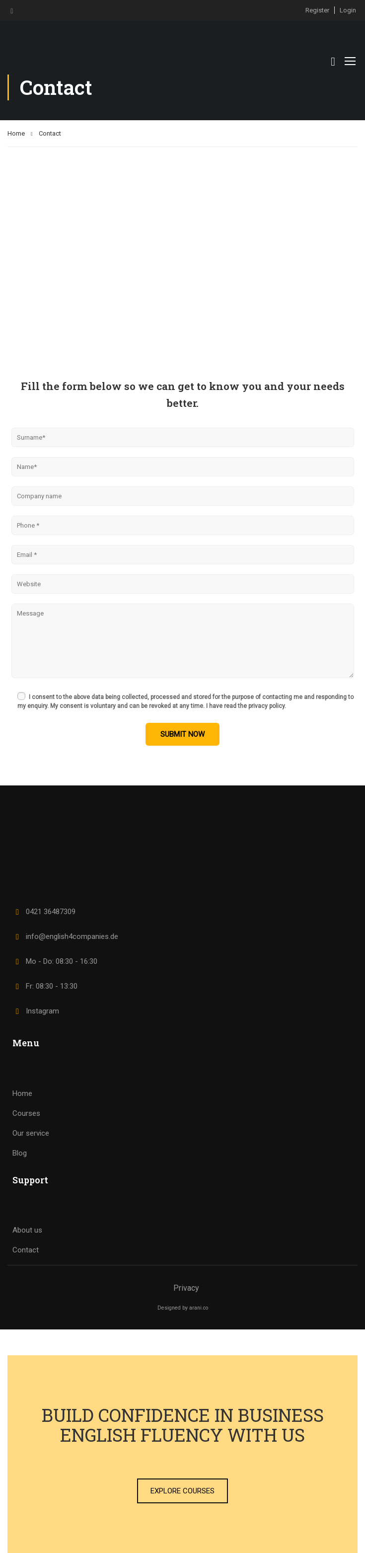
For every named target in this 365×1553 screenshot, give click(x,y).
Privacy (186, 1288)
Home (16, 133)
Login (348, 10)
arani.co (198, 1308)
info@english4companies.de (65, 936)
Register (317, 10)
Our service (30, 1133)
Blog (19, 1153)
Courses (26, 1113)
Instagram (35, 1011)
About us (27, 1230)
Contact (25, 1249)
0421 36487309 (43, 911)
